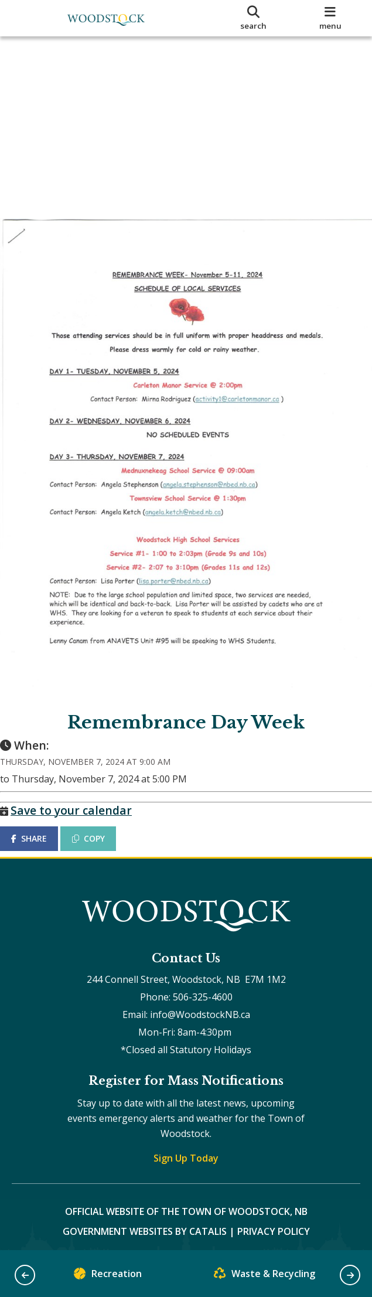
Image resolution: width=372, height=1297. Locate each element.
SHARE (41, 819)
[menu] (330, 18)
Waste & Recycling (264, 1276)
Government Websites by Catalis (145, 1224)
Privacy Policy (273, 1224)
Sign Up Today (186, 1151)
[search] (253, 18)
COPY (100, 819)
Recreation (108, 1276)
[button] (25, 1275)
